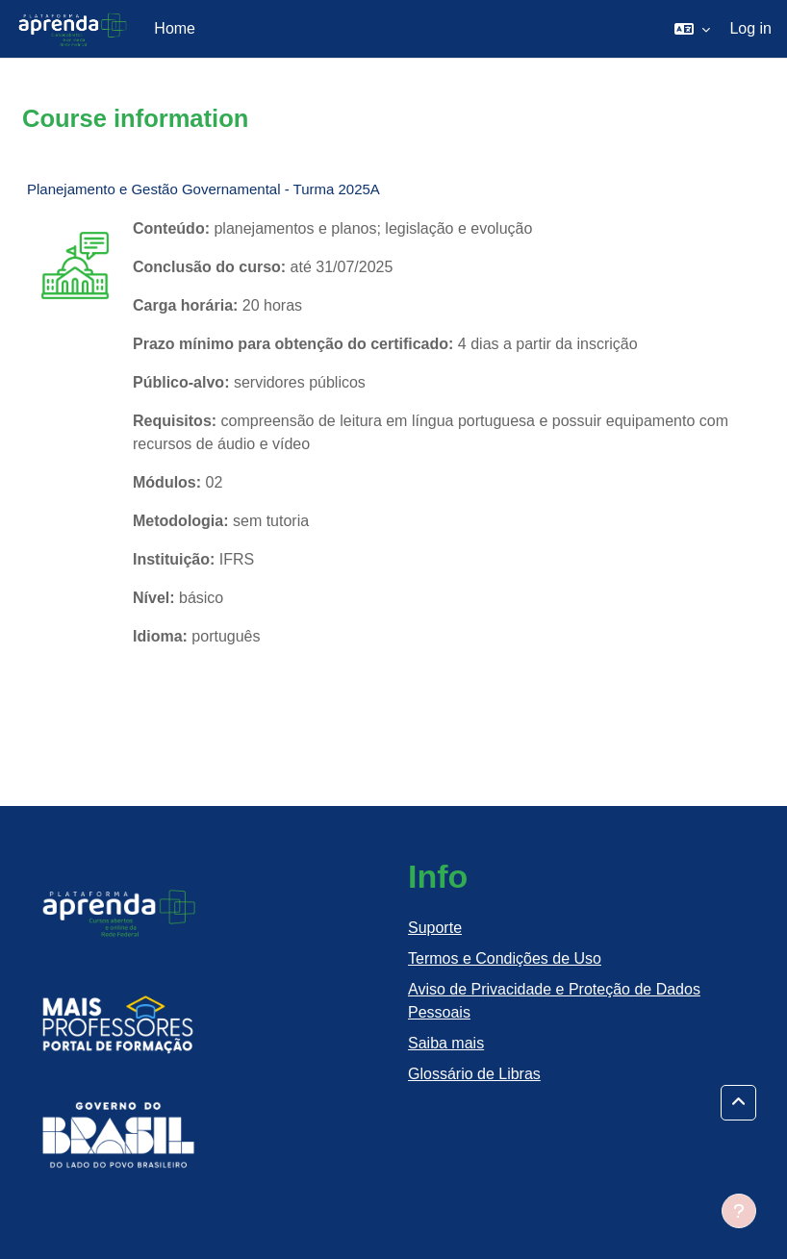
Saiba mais (446, 1043)
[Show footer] (739, 1211)
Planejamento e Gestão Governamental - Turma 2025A (203, 189)
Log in (750, 28)
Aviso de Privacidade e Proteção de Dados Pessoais (554, 1000)
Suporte (435, 927)
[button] (692, 29)
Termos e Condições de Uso (504, 958)
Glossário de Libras (474, 1074)
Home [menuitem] (174, 28)
